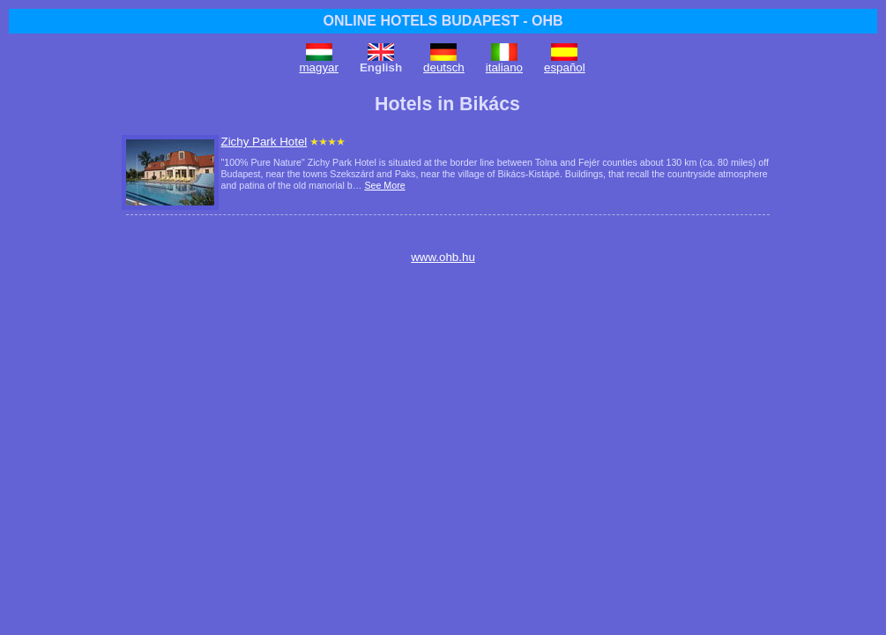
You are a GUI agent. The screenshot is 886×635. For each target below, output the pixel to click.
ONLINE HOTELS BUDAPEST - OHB (442, 20)
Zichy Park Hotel (264, 141)
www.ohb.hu (443, 257)
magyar (319, 67)
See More (384, 185)
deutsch (444, 67)
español (564, 67)
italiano (504, 67)
